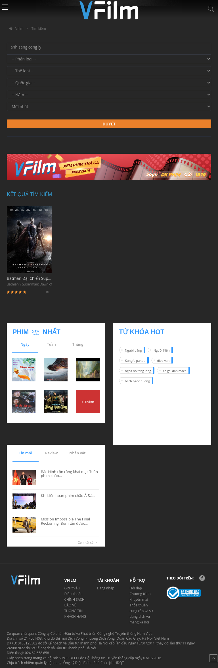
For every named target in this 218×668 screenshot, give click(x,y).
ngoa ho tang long (138, 371)
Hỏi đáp (136, 588)
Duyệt (109, 124)
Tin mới (25, 452)
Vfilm (15, 28)
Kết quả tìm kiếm (29, 194)
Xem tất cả (88, 542)
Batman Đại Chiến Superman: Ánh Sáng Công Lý (29, 281)
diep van (163, 360)
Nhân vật (77, 452)
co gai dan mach (174, 371)
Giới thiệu (72, 588)
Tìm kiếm (39, 28)
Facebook (202, 578)
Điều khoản (73, 593)
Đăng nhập (105, 588)
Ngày (25, 344)
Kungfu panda (135, 360)
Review (51, 452)
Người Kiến (161, 350)
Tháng (77, 344)
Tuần (51, 344)
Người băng (133, 350)
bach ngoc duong (137, 381)
